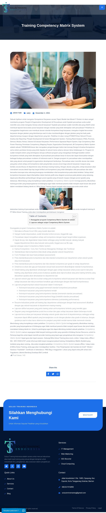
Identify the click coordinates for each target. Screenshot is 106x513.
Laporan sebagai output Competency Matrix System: (50, 223)
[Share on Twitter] (53, 375)
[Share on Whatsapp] (57, 375)
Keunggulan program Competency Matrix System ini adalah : (53, 221)
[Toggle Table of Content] (73, 217)
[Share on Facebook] (48, 375)
